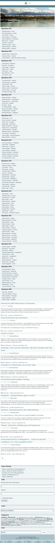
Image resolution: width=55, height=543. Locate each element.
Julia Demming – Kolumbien (9, 82)
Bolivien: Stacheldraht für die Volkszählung (19, 410)
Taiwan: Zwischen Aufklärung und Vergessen (20, 425)
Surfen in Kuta (7, 333)
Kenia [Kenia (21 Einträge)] (50, 519)
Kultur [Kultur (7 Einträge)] (33, 521)
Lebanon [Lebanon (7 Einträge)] (51, 521)
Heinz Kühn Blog (32, 11)
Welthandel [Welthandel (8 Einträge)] (48, 524)
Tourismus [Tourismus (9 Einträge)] (34, 524)
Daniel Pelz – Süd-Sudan (8, 248)
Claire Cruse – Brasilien (8, 122)
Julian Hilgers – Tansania (8, 67)
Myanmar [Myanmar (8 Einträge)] (42, 522)
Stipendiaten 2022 (18, 315)
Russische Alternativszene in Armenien (18, 303)
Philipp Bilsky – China (7, 284)
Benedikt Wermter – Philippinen (10, 112)
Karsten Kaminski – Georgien (9, 129)
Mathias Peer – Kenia (7, 258)
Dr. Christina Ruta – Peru (8, 158)
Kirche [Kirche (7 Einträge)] (2, 521)
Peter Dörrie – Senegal (8, 169)
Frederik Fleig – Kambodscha (9, 54)
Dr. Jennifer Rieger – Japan (9, 107)
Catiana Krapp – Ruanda (8, 86)
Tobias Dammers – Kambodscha (10, 99)
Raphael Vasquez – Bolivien (9, 46)
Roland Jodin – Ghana (7, 69)
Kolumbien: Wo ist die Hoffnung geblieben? (13, 473)
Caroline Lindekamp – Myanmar (10, 156)
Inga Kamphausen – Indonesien (10, 39)
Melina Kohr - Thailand (8, 393)
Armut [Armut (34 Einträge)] (11, 517)
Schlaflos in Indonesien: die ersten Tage (18, 365)
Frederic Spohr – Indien (8, 254)
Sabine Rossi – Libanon (8, 205)
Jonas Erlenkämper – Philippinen (10, 143)
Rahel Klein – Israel (7, 71)
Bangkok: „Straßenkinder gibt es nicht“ (18, 395)
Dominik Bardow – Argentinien (9, 277)
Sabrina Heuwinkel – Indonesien (10, 152)
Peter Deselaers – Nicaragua (9, 295)
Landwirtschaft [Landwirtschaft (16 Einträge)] (42, 521)
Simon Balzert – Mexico (8, 207)
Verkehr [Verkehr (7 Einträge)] (43, 524)
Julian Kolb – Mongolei (8, 103)
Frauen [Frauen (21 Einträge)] (20, 519)
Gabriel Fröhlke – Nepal (8, 231)
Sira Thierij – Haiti (6, 75)
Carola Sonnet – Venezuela (9, 271)
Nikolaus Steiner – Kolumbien (9, 237)
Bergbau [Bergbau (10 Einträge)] (26, 518)
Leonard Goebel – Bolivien (9, 171)
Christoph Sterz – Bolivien (8, 186)
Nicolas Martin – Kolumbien (9, 175)
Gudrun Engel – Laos (7, 280)
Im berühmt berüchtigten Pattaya (15, 379)
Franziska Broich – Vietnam (9, 80)
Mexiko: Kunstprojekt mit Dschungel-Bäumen (13, 469)
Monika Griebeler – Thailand (9, 260)
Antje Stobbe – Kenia (7, 193)
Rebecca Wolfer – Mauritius (9, 48)
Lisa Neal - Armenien (7, 315)
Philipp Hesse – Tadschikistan (9, 127)
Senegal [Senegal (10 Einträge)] (23, 524)
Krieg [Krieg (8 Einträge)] (30, 521)
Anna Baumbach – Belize (8, 269)
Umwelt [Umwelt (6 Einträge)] (39, 524)
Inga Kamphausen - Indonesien (10, 345)
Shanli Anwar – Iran (7, 118)
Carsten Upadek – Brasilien (9, 246)
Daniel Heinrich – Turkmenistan (10, 101)
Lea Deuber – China (7, 167)
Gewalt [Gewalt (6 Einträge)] (26, 519)
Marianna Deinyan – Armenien (9, 125)
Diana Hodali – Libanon (8, 226)
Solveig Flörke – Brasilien (8, 209)
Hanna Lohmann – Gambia (9, 56)
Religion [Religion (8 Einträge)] (18, 524)
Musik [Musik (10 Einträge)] (38, 522)
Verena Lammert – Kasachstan (10, 88)
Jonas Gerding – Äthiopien (9, 150)
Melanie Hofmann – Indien (8, 282)
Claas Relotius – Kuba (7, 222)
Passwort (3, 490)
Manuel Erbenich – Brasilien (9, 233)
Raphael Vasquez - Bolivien (9, 422)
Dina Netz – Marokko (7, 292)
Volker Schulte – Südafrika (9, 299)
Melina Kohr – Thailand (8, 41)
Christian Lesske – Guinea (9, 195)
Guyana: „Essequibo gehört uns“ (10, 474)
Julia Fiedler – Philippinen (8, 144)
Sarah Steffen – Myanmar (8, 184)
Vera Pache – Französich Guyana (10, 212)
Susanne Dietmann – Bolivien (9, 241)
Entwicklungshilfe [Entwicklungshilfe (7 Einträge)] (12, 519)
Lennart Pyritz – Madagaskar (9, 178)
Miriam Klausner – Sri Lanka (9, 235)
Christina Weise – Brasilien (9, 110)
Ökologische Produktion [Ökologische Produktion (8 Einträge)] (14, 525)
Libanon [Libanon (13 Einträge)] (4, 522)
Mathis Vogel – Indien (7, 188)
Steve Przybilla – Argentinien (9, 239)
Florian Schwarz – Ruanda (9, 227)
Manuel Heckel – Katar (8, 203)
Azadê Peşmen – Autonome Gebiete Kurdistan (14, 58)
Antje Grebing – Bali (7, 84)
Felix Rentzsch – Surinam (8, 197)
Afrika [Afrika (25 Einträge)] (4, 517)
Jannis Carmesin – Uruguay (9, 120)
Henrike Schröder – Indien (8, 44)
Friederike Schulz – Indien (8, 279)
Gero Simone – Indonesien (9, 133)
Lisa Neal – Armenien (7, 42)
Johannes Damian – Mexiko (9, 165)
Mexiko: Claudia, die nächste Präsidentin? (12, 471)
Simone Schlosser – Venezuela (10, 180)
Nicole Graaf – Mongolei (8, 261)
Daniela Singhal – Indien (8, 224)
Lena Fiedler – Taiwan (7, 35)
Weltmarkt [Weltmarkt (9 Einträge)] (4, 525)
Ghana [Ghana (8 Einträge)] (30, 519)
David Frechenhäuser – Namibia (10, 275)
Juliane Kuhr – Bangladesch (9, 256)
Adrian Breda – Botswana (8, 63)
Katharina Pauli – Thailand (9, 201)
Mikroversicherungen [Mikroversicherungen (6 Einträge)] (31, 522)
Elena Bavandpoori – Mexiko (9, 33)
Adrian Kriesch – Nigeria (8, 218)
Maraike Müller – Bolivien (8, 177)
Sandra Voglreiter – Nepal (8, 297)
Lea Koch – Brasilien (7, 173)
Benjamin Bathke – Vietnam (9, 97)
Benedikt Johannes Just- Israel (10, 154)
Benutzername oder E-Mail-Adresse (10, 482)
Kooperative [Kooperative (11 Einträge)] (24, 521)
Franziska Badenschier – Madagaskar (11, 252)
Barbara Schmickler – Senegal (10, 109)
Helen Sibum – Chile (7, 199)
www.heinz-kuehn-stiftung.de (27, 537)
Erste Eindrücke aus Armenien (14, 318)
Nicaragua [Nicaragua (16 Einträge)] (5, 524)
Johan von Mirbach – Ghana (9, 294)
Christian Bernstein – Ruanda (9, 273)
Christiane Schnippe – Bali (9, 92)
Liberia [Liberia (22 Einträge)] (11, 522)
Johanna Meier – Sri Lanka (9, 90)
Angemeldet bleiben (7, 498)
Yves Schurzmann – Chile (8, 286)
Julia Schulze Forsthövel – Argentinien (12, 182)
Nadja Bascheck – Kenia (8, 31)
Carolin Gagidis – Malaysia (9, 148)
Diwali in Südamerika (7, 476)
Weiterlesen (36, 312)
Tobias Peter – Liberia (7, 211)
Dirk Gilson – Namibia (7, 250)
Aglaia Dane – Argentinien (8, 124)
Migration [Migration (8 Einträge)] (23, 522)
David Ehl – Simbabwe (8, 65)
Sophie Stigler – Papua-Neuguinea (11, 135)
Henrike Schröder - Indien (8, 454)
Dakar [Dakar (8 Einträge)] (5, 519)
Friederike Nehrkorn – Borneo (9, 229)
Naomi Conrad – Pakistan (8, 163)
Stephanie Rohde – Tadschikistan (10, 131)
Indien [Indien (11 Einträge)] (34, 519)
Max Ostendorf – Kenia (8, 73)
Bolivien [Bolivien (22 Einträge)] (39, 517)
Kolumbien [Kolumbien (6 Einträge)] (17, 521)
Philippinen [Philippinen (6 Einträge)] (13, 524)
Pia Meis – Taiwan (6, 105)
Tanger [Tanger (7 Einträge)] (28, 524)
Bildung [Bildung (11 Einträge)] (32, 518)
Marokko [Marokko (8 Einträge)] (17, 522)
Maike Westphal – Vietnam (9, 137)
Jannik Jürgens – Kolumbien (9, 37)
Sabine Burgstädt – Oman (8, 263)
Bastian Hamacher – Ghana (9, 220)
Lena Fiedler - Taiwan (7, 437)
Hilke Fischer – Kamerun (8, 146)
